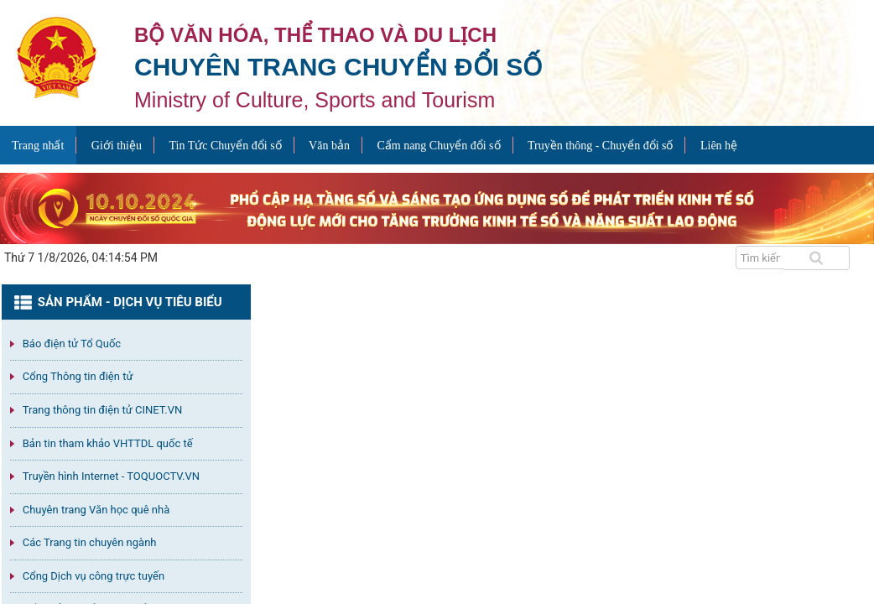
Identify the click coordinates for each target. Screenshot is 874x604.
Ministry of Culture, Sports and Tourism (314, 100)
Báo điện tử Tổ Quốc (72, 343)
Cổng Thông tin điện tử (78, 376)
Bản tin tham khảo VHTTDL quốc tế (108, 443)
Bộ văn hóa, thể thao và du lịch (315, 34)
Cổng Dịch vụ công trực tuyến (93, 576)
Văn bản (329, 145)
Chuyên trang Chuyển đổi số (338, 67)
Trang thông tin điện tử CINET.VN (102, 410)
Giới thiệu (116, 145)
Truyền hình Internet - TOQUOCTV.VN (111, 476)
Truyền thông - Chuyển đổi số (600, 145)
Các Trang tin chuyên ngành (90, 542)
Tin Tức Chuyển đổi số (225, 145)
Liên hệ (718, 145)
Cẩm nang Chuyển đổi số (438, 145)
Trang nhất (38, 145)
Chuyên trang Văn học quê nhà (96, 509)
